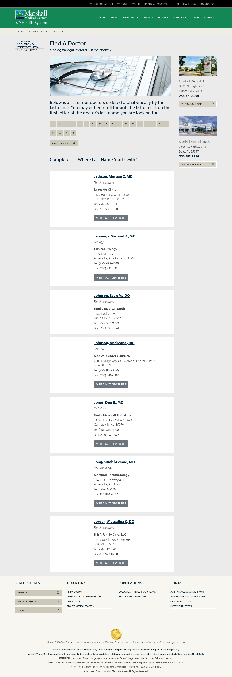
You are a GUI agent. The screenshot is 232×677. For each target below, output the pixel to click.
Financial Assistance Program (145, 649)
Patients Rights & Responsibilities (84, 596)
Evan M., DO (112, 295)
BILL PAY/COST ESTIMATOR (125, 3)
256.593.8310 (189, 156)
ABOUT (114, 17)
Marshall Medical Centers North (187, 591)
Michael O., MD (115, 236)
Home (21, 31)
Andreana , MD (114, 342)
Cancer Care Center (180, 601)
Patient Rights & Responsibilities (114, 649)
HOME (102, 17)
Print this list (63, 143)
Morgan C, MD (113, 176)
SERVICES (148, 17)
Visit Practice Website (111, 218)
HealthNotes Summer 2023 (132, 596)
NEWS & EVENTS (181, 17)
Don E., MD (108, 402)
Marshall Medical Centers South (187, 596)
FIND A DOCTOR (130, 17)
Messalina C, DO (114, 521)
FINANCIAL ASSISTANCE (157, 3)
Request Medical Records (80, 606)
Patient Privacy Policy (86, 649)
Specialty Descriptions (27, 47)
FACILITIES (163, 17)
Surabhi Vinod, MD (114, 461)
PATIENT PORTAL (98, 3)
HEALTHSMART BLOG (185, 3)
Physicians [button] (38, 592)
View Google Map (197, 103)
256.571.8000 (189, 96)
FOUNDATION (207, 3)
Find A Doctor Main (26, 49)
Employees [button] (38, 610)
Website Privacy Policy (64, 649)
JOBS (196, 17)
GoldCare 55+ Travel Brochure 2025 (137, 591)
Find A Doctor (35, 31)
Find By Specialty (24, 44)
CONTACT (209, 17)
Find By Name (22, 41)
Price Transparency (170, 649)
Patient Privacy (74, 601)
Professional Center (181, 606)
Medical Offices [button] (38, 601)
